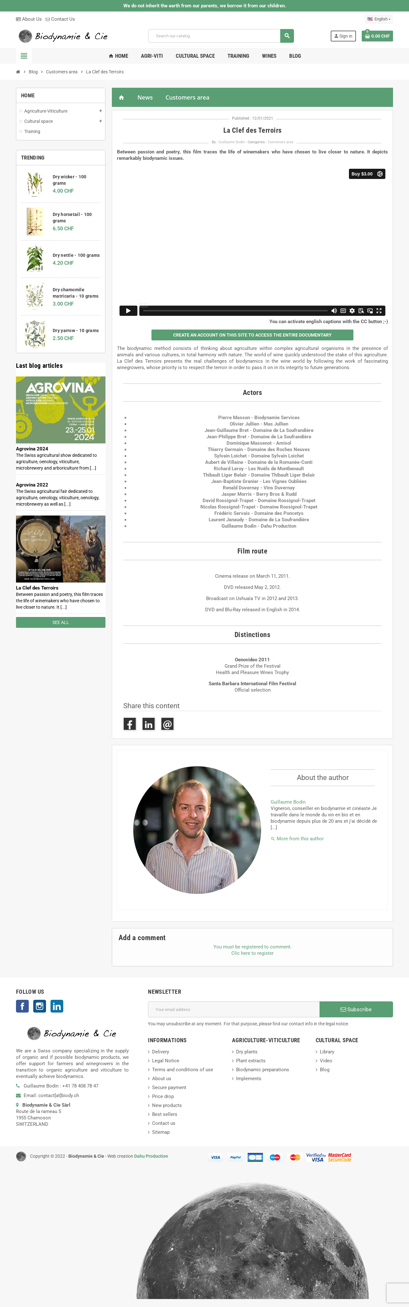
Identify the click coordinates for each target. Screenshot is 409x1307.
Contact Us (60, 19)
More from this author (297, 839)
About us (161, 1078)
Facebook (22, 1006)
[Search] (221, 36)
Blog (324, 1070)
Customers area (188, 97)
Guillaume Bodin (232, 142)
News (145, 97)
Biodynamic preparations (262, 1070)
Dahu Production (151, 1156)
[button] (252, 335)
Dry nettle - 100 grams (76, 255)
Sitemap (161, 1132)
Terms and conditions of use (182, 1070)
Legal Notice (165, 1061)
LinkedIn (56, 1006)
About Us (29, 19)
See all (60, 622)
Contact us (163, 1123)
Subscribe (356, 1009)
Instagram (39, 1006)
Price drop (163, 1096)
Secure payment (169, 1087)
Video (326, 1061)
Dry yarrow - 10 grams (76, 330)
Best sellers (164, 1114)
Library (327, 1052)
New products (167, 1105)
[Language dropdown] (379, 19)
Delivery (160, 1052)
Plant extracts (251, 1061)
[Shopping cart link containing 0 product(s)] (377, 36)
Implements (248, 1078)
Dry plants (247, 1052)
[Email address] (234, 1009)
